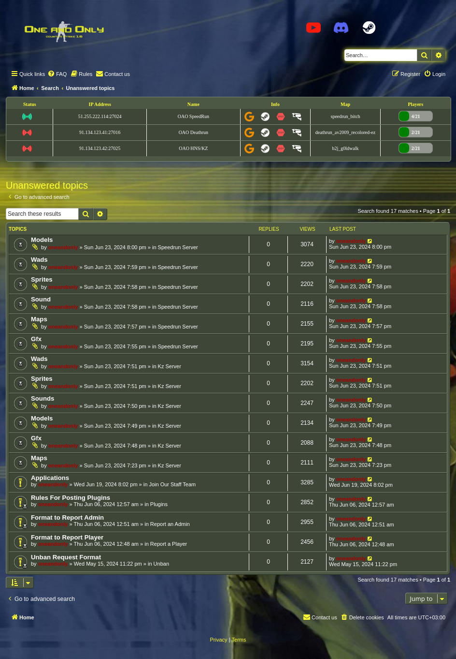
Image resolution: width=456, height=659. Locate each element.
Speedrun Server (178, 247)
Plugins (159, 504)
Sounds (42, 398)
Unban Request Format (66, 557)
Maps (39, 319)
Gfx (36, 339)
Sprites (42, 279)
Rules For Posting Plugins (70, 497)
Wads (39, 259)
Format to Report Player (67, 537)
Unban (161, 564)
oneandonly (63, 247)
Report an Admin (170, 524)
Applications (50, 477)
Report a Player (168, 544)
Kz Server (169, 366)
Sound (41, 299)
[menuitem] (57, 74)
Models (42, 239)
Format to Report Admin (67, 517)
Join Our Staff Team (172, 484)
